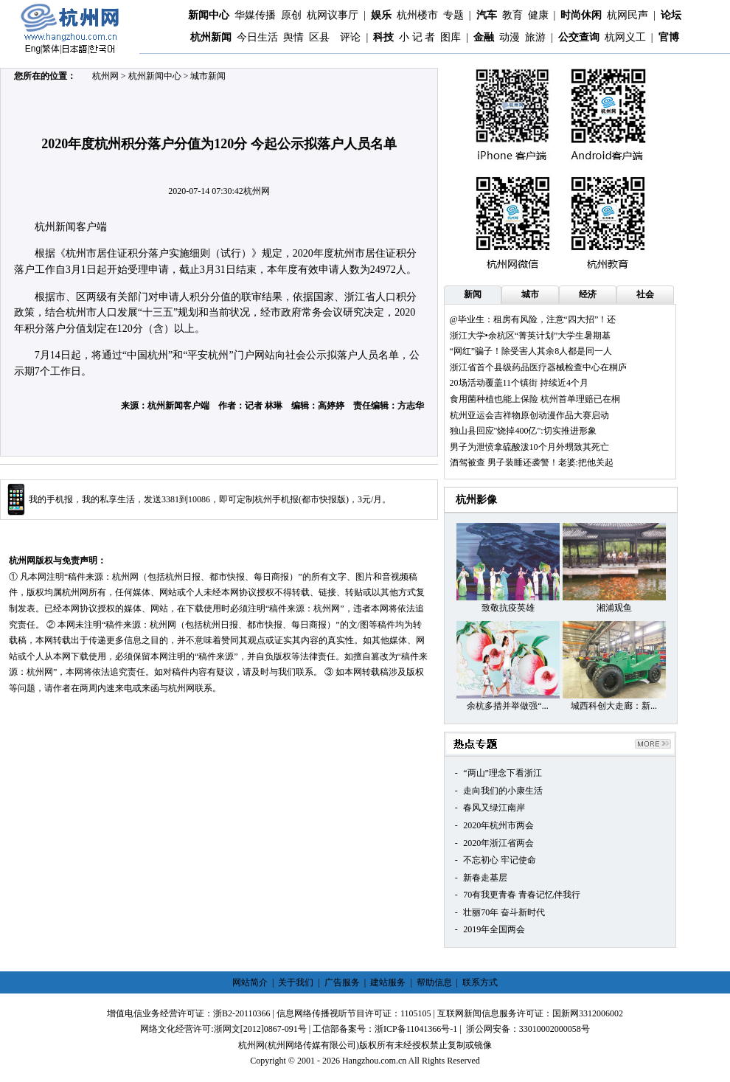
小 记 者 (417, 37)
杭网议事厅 (332, 15)
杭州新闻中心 (154, 76)
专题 (453, 15)
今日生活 (257, 37)
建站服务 (388, 982)
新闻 (473, 294)
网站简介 (250, 982)
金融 (483, 37)
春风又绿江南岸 (494, 807)
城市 (530, 294)
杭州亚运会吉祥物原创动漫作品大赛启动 (529, 415)
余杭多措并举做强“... (507, 706)
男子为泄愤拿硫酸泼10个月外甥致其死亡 (529, 447)
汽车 (486, 15)
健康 (538, 15)
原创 (291, 15)
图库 (450, 37)
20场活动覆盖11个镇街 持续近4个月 (519, 383)
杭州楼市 (417, 15)
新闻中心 (208, 15)
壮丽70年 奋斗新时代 (504, 912)
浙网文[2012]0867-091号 (260, 1029)
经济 (588, 294)
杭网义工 (625, 37)
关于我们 (295, 982)
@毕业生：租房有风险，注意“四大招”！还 (533, 319)
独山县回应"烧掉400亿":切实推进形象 (523, 431)
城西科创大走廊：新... (614, 706)
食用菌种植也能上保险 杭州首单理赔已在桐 (535, 399)
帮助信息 (434, 982)
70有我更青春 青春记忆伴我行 (521, 894)
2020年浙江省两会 (498, 843)
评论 (350, 37)
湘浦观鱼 (614, 608)
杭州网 (105, 76)
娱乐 (381, 15)
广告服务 (342, 982)
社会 (645, 294)
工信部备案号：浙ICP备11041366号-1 (385, 1029)
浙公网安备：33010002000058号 (528, 1029)
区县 (319, 37)
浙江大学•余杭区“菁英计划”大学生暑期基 (530, 335)
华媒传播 (255, 15)
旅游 (535, 37)
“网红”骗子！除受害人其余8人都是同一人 (531, 351)
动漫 (509, 37)
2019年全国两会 (494, 929)
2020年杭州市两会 (498, 825)
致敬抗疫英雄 (508, 608)
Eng (33, 49)
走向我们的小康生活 (503, 791)
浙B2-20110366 (242, 1013)
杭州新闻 (211, 37)
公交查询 (578, 37)
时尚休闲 (581, 15)
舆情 (293, 37)
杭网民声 (627, 15)
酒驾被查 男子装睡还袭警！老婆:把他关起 (531, 462)
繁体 (51, 49)
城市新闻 (208, 76)
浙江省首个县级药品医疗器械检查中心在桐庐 (538, 367)
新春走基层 (485, 878)
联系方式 (480, 982)
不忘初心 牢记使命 (499, 860)
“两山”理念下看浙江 (502, 773)
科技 (383, 37)
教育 (512, 15)
